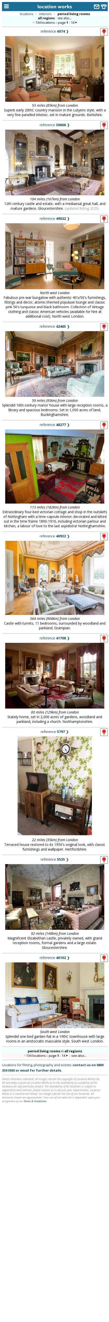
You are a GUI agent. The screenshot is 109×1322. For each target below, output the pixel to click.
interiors (45, 14)
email (24, 1070)
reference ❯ (55, 31)
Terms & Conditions (35, 1101)
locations (26, 14)
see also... (65, 18)
